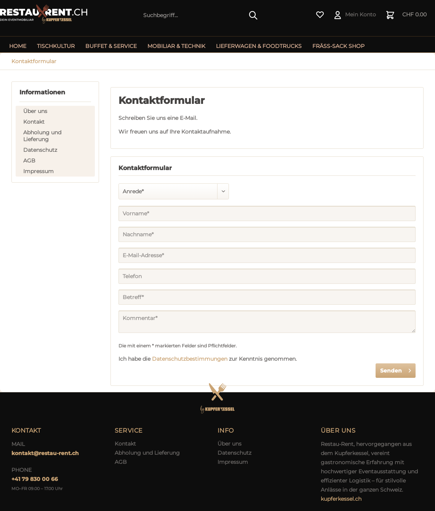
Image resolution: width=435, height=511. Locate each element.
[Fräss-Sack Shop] (338, 46)
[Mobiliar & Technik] (176, 46)
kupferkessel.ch (341, 498)
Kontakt (34, 121)
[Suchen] (253, 15)
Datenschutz (40, 149)
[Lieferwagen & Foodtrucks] (259, 46)
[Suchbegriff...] (201, 15)
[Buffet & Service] (111, 46)
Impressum (38, 171)
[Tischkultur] (56, 46)
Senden (395, 369)
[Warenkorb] (406, 15)
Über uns (35, 111)
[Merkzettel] (320, 15)
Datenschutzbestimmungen (189, 358)
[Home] (18, 46)
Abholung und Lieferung (42, 136)
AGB (29, 160)
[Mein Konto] (355, 15)
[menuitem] (201, 15)
